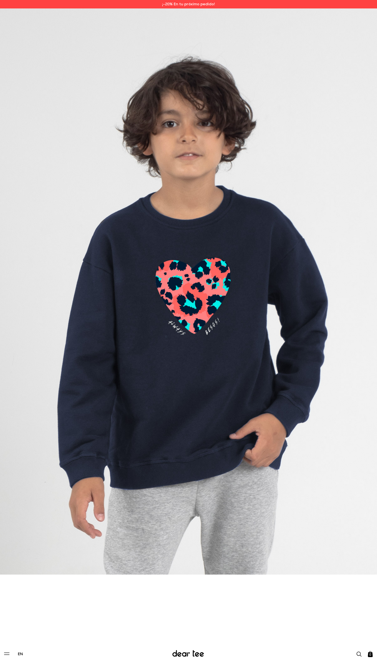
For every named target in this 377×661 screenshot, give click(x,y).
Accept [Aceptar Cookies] (185, 652)
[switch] (247, 635)
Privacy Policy (142, 624)
